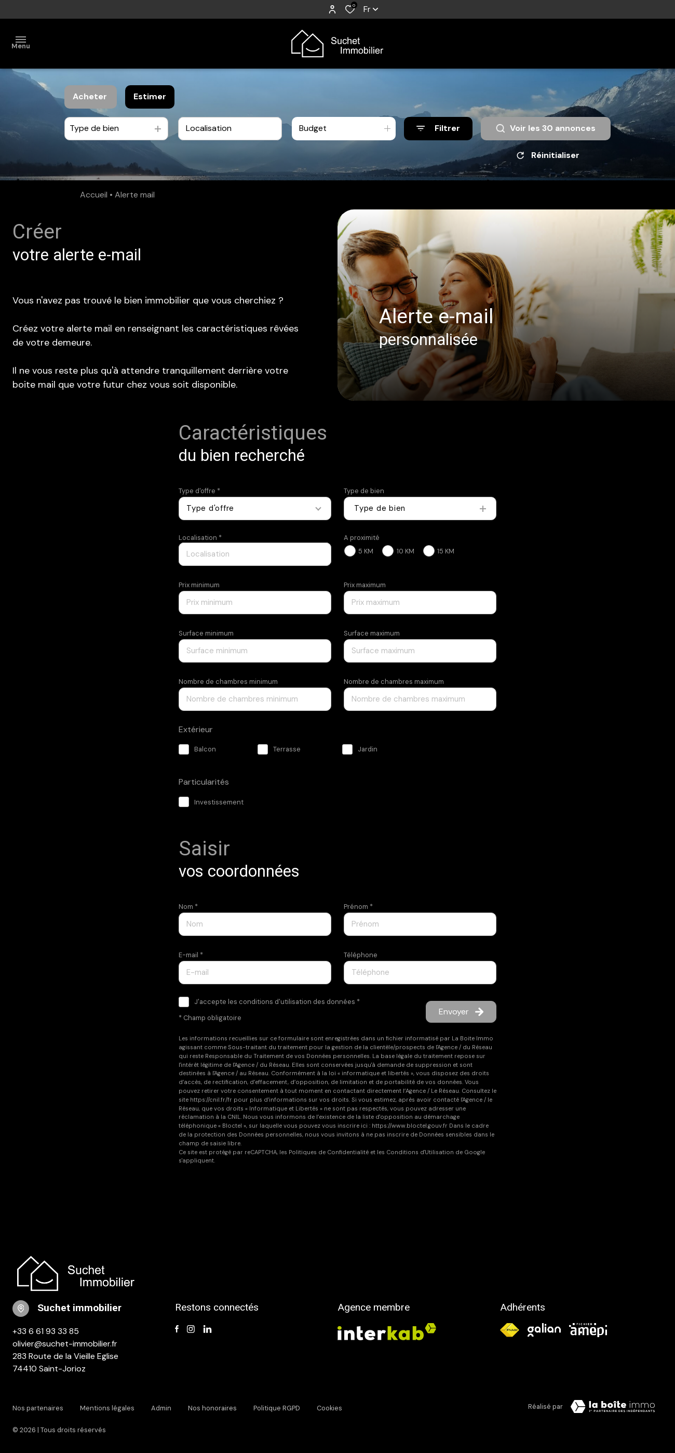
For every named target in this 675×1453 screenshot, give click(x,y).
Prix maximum (365, 584)
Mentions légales (107, 1405)
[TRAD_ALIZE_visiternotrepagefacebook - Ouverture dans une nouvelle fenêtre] (177, 1329)
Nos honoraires (212, 1405)
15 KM (445, 551)
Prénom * (358, 906)
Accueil (93, 194)
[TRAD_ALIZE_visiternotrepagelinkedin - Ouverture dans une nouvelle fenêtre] (207, 1329)
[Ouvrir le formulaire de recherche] (438, 128)
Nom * (188, 906)
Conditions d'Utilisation (420, 1152)
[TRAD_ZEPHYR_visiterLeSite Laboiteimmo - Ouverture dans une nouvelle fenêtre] (613, 1407)
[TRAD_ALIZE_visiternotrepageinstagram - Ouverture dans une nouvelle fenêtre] (191, 1329)
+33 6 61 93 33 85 (45, 1331)
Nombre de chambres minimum (228, 681)
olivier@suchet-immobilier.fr (64, 1343)
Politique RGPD (276, 1405)
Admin (161, 1405)
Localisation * (200, 537)
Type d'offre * (199, 490)
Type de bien (364, 490)
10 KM (405, 551)
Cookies (329, 1405)
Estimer (149, 96)
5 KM (365, 551)
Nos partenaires (37, 1405)
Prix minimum (199, 584)
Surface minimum (206, 633)
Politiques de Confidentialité (329, 1152)
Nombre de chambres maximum (394, 681)
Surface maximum (372, 633)
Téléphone (360, 954)
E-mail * (191, 954)
